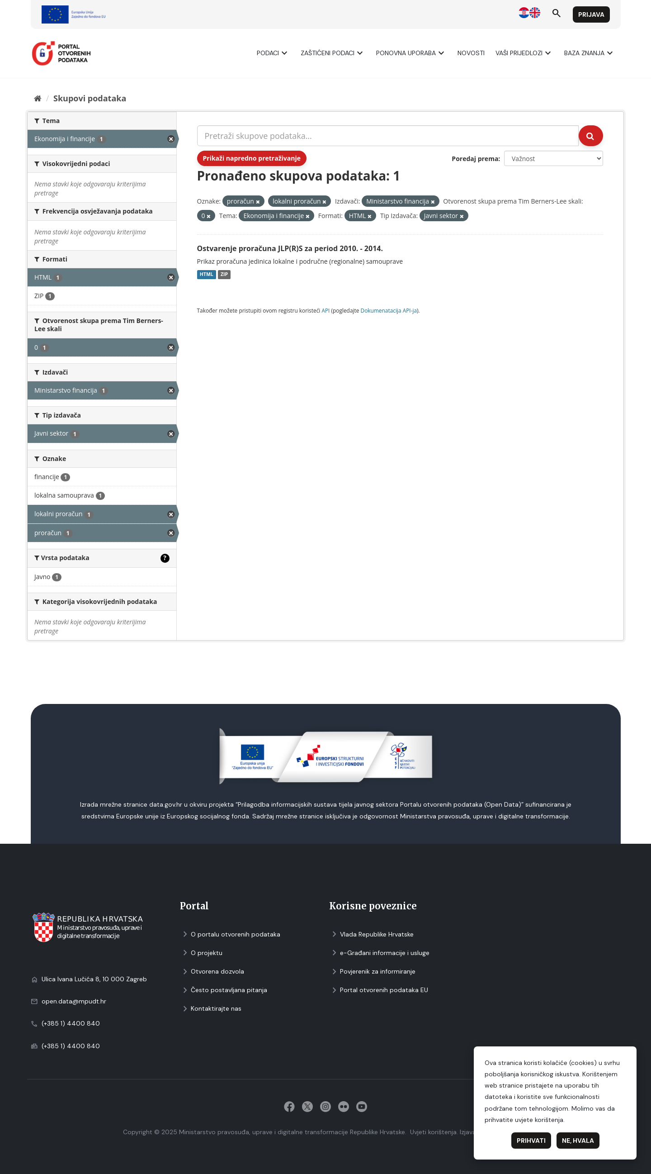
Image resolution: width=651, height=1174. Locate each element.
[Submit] (591, 135)
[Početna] (38, 98)
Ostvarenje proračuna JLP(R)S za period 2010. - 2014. (290, 248)
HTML (206, 274)
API (325, 310)
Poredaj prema (475, 158)
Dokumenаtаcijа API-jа (389, 310)
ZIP (224, 274)
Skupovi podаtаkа (89, 98)
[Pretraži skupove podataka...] (388, 135)
